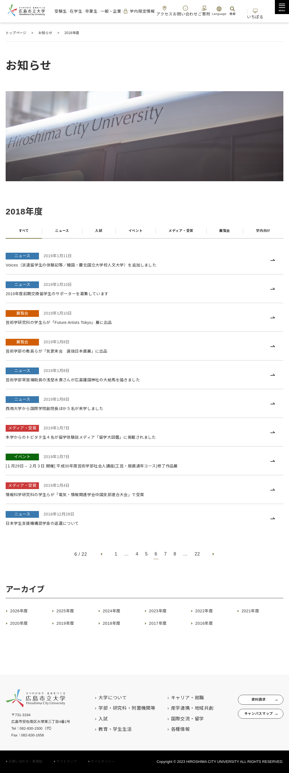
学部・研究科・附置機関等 (115, 708)
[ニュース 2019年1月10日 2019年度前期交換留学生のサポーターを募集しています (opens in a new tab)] (144, 292)
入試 (96, 232)
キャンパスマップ (252, 718)
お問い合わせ (182, 10)
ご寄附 (198, 10)
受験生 (66, 11)
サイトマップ (66, 761)
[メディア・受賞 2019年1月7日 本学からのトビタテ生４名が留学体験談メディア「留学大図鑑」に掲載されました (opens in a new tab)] (144, 435)
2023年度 (162, 614)
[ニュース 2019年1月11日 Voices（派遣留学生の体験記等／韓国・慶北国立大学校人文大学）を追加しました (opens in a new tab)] (144, 263)
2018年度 (115, 626)
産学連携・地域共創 (181, 708)
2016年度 (208, 626)
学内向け (263, 232)
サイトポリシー (103, 761)
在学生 (80, 11)
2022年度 (208, 614)
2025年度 (69, 614)
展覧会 (225, 232)
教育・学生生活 (104, 729)
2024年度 (115, 614)
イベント (132, 232)
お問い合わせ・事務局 (25, 761)
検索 (227, 10)
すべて (23, 232)
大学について (101, 697)
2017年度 (162, 626)
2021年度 (254, 614)
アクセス (164, 10)
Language (214, 10)
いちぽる (256, 10)
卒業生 (94, 11)
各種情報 (169, 729)
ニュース (61, 232)
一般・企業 (113, 11)
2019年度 (69, 626)
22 (197, 557)
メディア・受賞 (179, 232)
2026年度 (23, 614)
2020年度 (23, 626)
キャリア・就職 (176, 697)
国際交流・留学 (176, 718)
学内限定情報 (139, 11)
